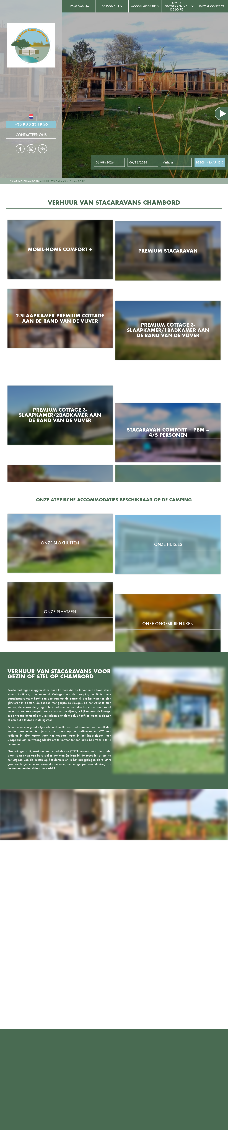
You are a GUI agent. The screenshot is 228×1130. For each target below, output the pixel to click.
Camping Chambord (24, 181)
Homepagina (79, 6)
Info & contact (211, 6)
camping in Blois (90, 694)
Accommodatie (143, 6)
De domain (110, 6)
